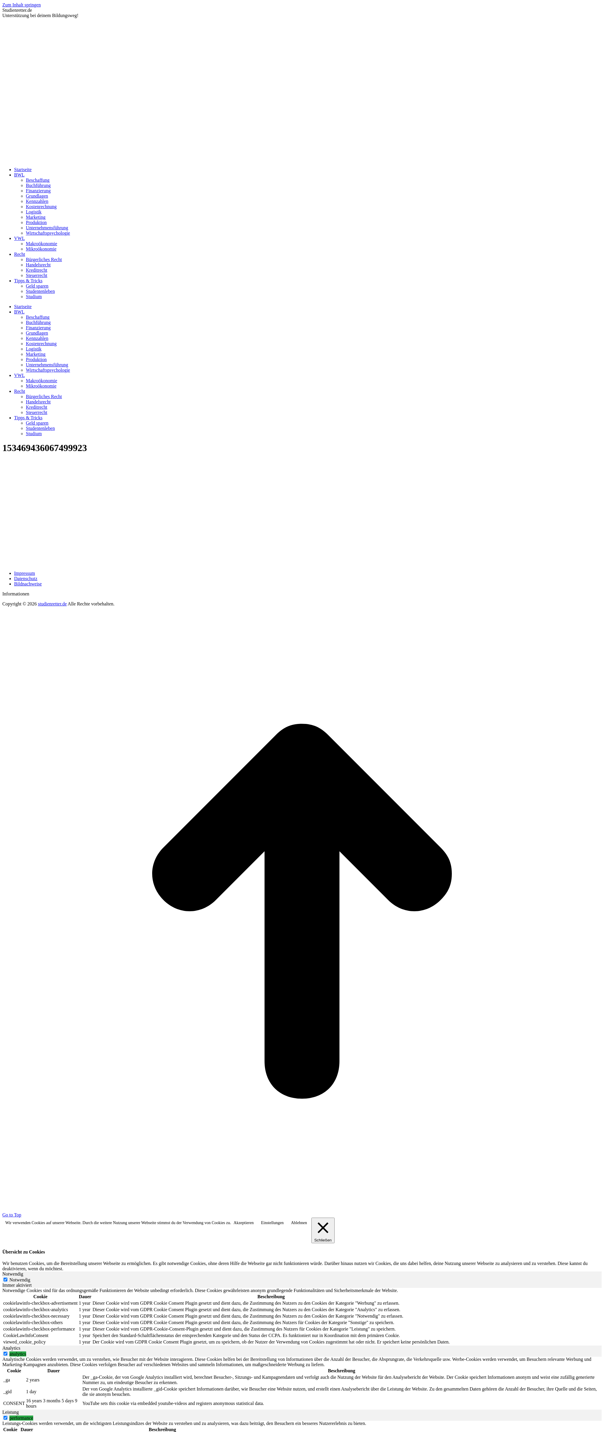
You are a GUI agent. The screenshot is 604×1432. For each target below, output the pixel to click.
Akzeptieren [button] (244, 1223)
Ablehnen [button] (299, 1223)
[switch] (5, 1354)
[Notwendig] (5, 1279)
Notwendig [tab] (12, 1273)
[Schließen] (323, 1230)
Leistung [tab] (10, 1412)
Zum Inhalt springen (21, 4)
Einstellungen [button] (272, 1223)
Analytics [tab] (11, 1348)
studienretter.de (52, 603)
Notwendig (19, 1279)
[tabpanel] (302, 1317)
